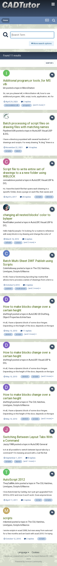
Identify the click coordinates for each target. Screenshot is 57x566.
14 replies (31, 147)
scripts (7, 518)
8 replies (30, 458)
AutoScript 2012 (14, 479)
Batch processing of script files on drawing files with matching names (26, 125)
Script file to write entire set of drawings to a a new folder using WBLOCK (24, 172)
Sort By (50, 63)
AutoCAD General (38, 444)
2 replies (26, 102)
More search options (41, 43)
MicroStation (28, 88)
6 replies (27, 239)
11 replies (26, 331)
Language (23, 552)
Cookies (35, 552)
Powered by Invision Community (28, 562)
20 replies (25, 197)
